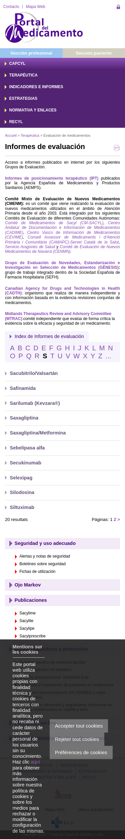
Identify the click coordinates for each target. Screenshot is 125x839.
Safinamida (23, 388)
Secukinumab (25, 462)
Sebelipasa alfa (27, 447)
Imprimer (117, 148)
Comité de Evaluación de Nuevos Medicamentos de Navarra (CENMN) (62, 249)
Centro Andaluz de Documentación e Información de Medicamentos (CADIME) (62, 228)
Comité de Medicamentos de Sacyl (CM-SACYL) (54, 223)
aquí (35, 761)
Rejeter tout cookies (77, 739)
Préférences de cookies (81, 752)
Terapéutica (30, 135)
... (108, 356)
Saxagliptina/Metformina (38, 432)
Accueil (11, 135)
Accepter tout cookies (79, 726)
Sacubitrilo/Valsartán (34, 373)
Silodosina (22, 492)
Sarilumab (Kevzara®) (35, 403)
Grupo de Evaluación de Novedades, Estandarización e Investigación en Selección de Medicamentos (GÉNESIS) (62, 265)
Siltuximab (22, 507)
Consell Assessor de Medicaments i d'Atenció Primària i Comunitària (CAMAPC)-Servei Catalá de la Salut (62, 239)
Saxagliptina (24, 417)
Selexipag (21, 477)
